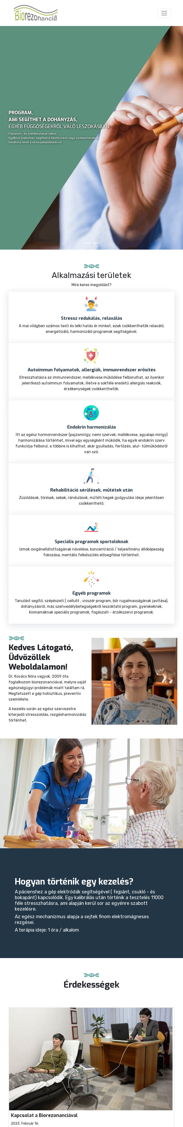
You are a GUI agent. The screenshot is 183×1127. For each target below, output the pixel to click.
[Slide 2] (95, 243)
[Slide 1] (87, 243)
